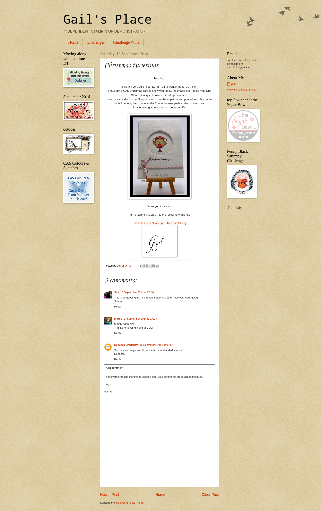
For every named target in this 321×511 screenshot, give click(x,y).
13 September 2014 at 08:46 (137, 292)
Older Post (210, 495)
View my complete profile (241, 89)
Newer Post (109, 495)
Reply (117, 306)
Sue (116, 292)
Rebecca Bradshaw (126, 344)
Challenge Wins (126, 42)
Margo (118, 318)
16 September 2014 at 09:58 (156, 344)
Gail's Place (107, 19)
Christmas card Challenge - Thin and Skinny (159, 223)
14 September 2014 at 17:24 (140, 318)
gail (233, 84)
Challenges (96, 42)
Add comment (114, 367)
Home (73, 42)
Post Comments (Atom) (130, 502)
